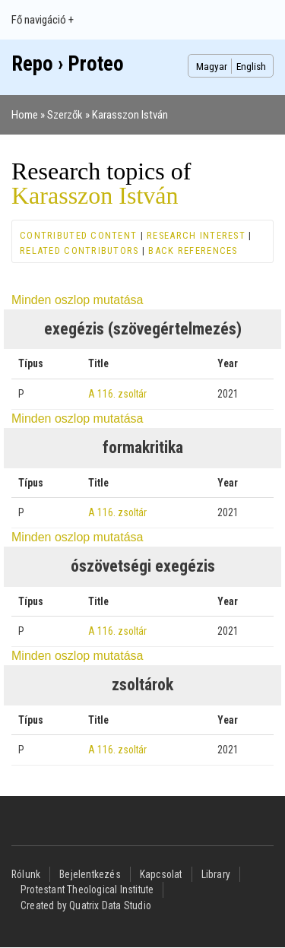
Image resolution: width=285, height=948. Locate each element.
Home (24, 115)
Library (215, 874)
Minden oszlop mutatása (77, 299)
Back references (192, 250)
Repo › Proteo (67, 64)
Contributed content (78, 235)
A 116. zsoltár (117, 394)
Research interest (196, 235)
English (251, 66)
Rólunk (25, 874)
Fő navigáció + (42, 20)
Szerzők (65, 115)
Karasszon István (130, 115)
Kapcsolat (161, 874)
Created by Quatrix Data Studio (86, 905)
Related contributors (79, 250)
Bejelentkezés (90, 874)
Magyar (211, 66)
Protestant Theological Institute (87, 889)
